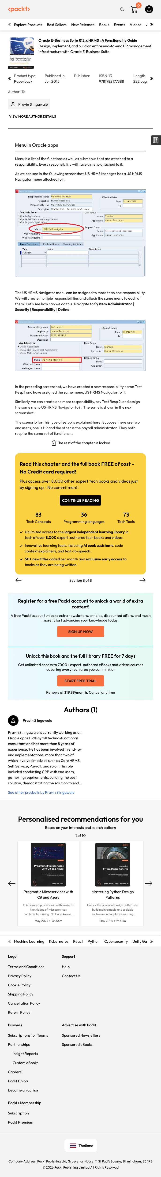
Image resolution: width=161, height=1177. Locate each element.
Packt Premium (20, 1122)
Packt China (18, 1081)
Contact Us (71, 975)
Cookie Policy (19, 985)
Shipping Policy (20, 994)
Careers (15, 1071)
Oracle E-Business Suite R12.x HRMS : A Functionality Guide (87, 40)
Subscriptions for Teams (28, 1035)
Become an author (23, 1090)
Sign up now (80, 631)
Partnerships (19, 1044)
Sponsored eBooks (77, 1044)
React (78, 941)
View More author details (32, 116)
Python (94, 941)
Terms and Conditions (26, 966)
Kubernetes (58, 941)
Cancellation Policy (24, 1003)
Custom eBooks (25, 1062)
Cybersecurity (116, 941)
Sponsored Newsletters (81, 1035)
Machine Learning (29, 941)
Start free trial (80, 680)
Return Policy (19, 1012)
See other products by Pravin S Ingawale (41, 792)
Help (66, 966)
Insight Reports (25, 1053)
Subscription (18, 1113)
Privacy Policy (19, 975)
